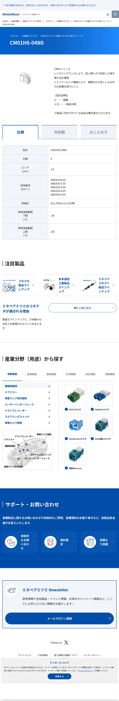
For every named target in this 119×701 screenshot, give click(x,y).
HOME (5, 21)
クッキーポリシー (85, 670)
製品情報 (15, 21)
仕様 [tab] (20, 132)
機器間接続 (11, 386)
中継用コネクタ (63, 21)
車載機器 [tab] (12, 374)
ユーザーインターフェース (19, 404)
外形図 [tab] (59, 132)
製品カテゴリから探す (32, 21)
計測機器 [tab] (71, 374)
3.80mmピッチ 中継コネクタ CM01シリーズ (91, 21)
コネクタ (49, 21)
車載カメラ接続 (13, 423)
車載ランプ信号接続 (16, 398)
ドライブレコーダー (16, 410)
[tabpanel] (59, 426)
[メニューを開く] (115, 14)
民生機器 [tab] (90, 374)
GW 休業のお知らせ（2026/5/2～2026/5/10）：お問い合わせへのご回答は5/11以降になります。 (51, 5)
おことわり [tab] (99, 132)
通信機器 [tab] (51, 374)
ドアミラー (11, 392)
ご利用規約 (42, 655)
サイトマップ (24, 655)
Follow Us (59, 643)
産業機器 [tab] (32, 374)
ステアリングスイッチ (17, 416)
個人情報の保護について (66, 655)
